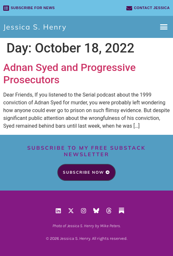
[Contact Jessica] (129, 8)
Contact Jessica (152, 8)
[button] (164, 27)
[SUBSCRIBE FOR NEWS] (6, 8)
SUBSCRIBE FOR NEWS (33, 8)
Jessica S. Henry (35, 26)
